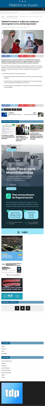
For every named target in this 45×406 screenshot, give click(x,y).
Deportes (3, 363)
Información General (22, 27)
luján (14, 109)
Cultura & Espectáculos (6, 361)
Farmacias (3, 349)
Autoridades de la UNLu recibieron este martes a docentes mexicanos (22, 138)
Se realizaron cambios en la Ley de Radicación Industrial (8, 137)
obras (19, 109)
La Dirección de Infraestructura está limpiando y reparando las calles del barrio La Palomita (36, 136)
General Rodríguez (5, 368)
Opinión (3, 375)
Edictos (3, 346)
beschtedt (7, 109)
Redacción (14, 27)
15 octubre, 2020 (6, 27)
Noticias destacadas (6, 372)
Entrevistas (4, 365)
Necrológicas (4, 353)
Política (3, 377)
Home (2, 351)
